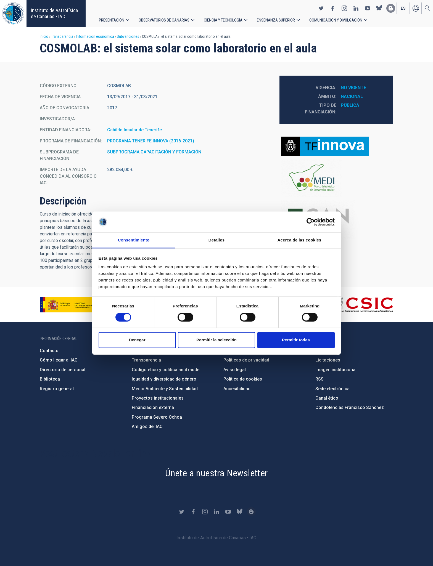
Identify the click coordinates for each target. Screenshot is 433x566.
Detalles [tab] (216, 240)
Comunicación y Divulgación (342, 19)
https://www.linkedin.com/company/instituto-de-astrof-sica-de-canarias (356, 7)
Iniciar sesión (415, 7)
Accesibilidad (236, 388)
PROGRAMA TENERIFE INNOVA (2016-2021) (150, 141)
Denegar (137, 340)
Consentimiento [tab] (134, 240)
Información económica (95, 36)
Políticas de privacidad (246, 360)
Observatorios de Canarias (165, 19)
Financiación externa (153, 407)
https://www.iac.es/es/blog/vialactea (391, 7)
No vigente (353, 87)
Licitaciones (327, 360)
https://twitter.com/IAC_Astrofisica (321, 7)
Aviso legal (234, 369)
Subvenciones (128, 36)
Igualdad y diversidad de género (164, 379)
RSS (319, 379)
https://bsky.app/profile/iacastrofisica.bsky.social (379, 7)
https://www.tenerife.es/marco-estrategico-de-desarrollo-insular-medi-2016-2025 (336, 178)
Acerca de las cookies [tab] (299, 240)
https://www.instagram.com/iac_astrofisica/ (344, 7)
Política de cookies (242, 379)
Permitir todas (296, 340)
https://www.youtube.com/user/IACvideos (367, 7)
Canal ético (326, 398)
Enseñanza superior (281, 19)
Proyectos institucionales (158, 398)
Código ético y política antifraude (165, 369)
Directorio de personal (62, 369)
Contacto (49, 350)
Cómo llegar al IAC (59, 360)
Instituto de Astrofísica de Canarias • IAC (54, 13)
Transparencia (62, 36)
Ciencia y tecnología (226, 19)
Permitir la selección (216, 340)
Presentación (112, 19)
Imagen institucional (336, 369)
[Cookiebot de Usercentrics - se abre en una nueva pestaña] (310, 222)
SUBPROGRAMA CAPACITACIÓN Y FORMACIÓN (154, 152)
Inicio (44, 36)
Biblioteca (50, 379)
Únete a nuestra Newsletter (216, 473)
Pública (350, 105)
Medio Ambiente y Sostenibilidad (165, 388)
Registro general (57, 388)
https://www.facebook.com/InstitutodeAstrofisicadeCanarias (333, 7)
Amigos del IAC (147, 426)
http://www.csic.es (363, 304)
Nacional (352, 96)
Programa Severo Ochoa (157, 417)
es (403, 7)
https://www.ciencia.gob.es (70, 305)
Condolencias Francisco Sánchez (349, 407)
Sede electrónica (332, 388)
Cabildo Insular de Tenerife (134, 129)
